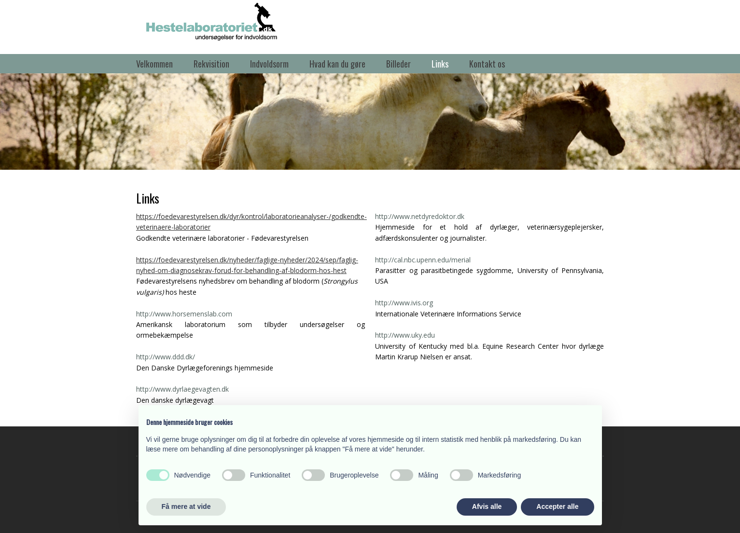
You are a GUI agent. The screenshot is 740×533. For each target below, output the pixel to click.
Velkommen (154, 63)
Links (440, 63)
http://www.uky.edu (405, 335)
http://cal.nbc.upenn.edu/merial (423, 259)
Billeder (398, 63)
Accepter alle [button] (557, 506)
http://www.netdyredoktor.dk (419, 216)
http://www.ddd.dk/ (165, 356)
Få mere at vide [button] (186, 506)
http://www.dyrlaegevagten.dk (182, 389)
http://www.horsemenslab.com (184, 313)
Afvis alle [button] (487, 506)
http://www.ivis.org (404, 302)
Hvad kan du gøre (337, 63)
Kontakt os (487, 63)
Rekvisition (211, 63)
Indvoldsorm (269, 63)
